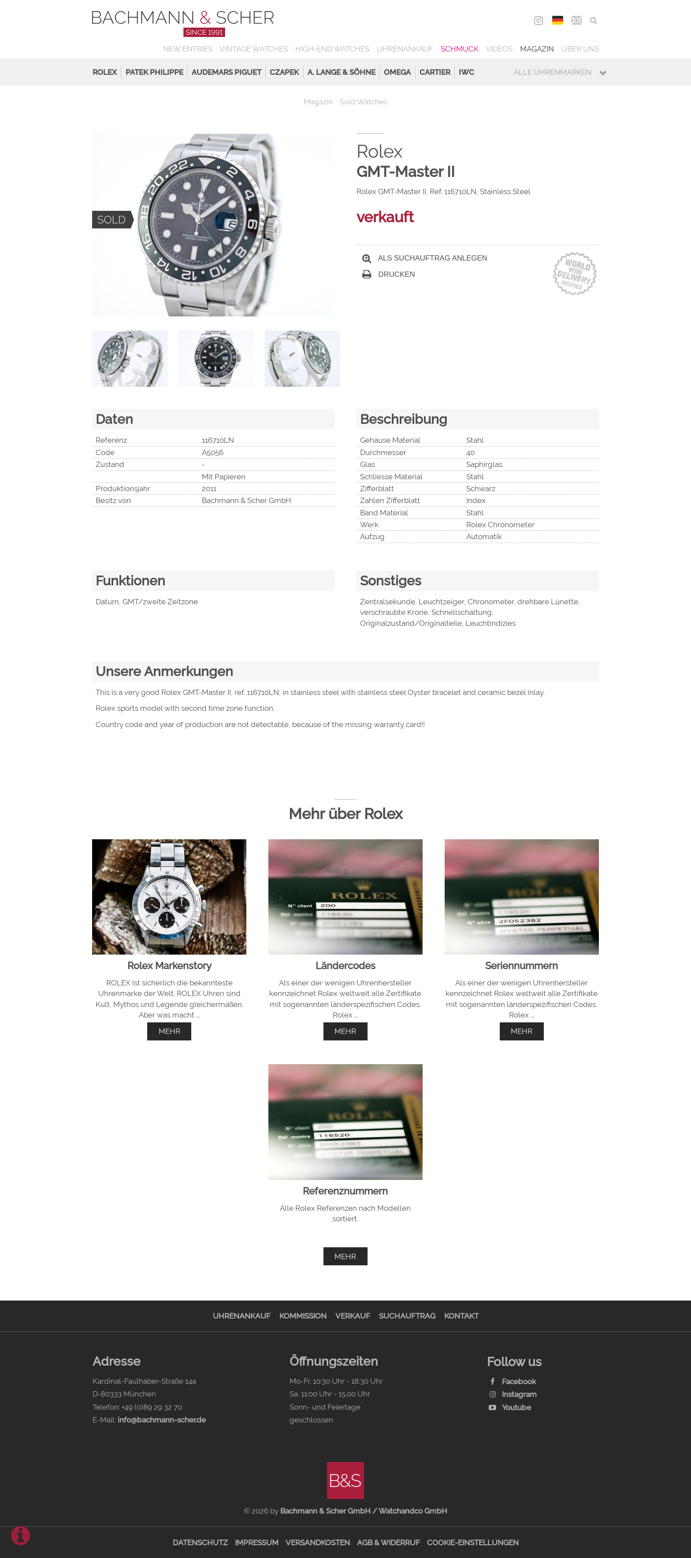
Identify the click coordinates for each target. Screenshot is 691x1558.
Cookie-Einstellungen (473, 1542)
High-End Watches (332, 48)
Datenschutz (200, 1542)
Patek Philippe (154, 72)
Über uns (580, 48)
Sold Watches (363, 101)
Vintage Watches (253, 48)
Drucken (388, 274)
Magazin (537, 48)
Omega (397, 72)
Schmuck (460, 48)
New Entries (187, 48)
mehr (169, 1031)
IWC (466, 72)
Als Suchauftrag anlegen (424, 258)
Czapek (284, 72)
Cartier (435, 72)
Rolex (105, 72)
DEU (557, 20)
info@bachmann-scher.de (162, 1419)
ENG (576, 20)
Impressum (257, 1542)
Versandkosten (318, 1542)
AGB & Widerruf (388, 1542)
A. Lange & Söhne (341, 72)
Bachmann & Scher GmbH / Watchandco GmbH (363, 1511)
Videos (499, 48)
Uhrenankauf (405, 48)
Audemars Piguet (226, 72)
